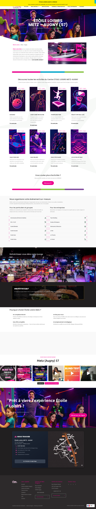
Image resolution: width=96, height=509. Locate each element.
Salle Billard (34, 157)
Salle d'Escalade (56, 157)
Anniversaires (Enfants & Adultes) (18, 218)
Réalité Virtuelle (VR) (77, 115)
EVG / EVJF (13, 222)
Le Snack (52, 239)
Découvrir (48, 183)
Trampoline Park (56, 115)
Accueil (23, 484)
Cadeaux (23, 492)
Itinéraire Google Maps (30, 461)
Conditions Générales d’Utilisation (18, 505)
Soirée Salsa (13, 239)
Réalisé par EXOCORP (38, 505)
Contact (23, 498)
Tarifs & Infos (24, 490)
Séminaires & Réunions (55, 226)
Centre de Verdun (25, 488)
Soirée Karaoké (14, 230)
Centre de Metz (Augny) (26, 486)
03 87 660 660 (21, 446)
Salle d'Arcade (14, 157)
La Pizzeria (52, 235)
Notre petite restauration (37, 294)
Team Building (53, 218)
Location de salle (76, 157)
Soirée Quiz (13, 235)
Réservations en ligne (26, 494)
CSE (22, 496)
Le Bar (51, 230)
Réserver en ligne (78, 415)
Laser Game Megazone (37, 115)
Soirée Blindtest (14, 226)
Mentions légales (30, 505)
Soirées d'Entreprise (54, 222)
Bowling (12, 115)
